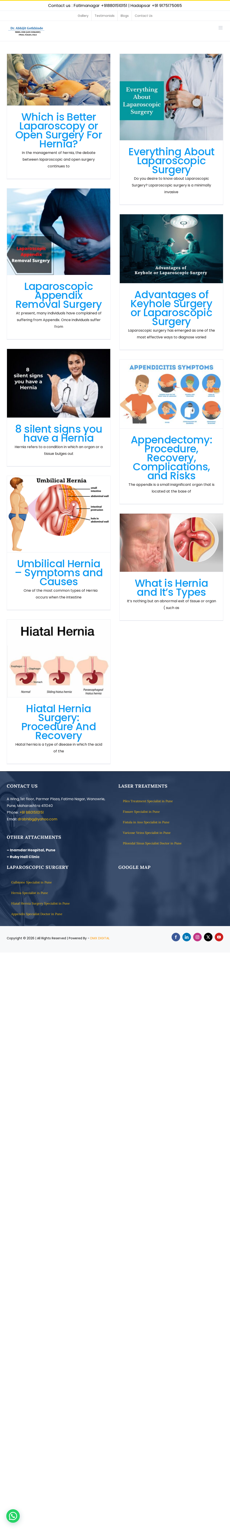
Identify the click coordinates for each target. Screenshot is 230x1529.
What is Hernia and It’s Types (171, 587)
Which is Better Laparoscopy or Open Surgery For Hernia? (58, 130)
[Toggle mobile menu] (221, 27)
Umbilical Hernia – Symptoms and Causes (59, 572)
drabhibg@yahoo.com (37, 819)
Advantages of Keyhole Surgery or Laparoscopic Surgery (171, 308)
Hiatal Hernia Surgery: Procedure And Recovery (58, 722)
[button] (13, 1516)
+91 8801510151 (32, 812)
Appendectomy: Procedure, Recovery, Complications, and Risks (171, 458)
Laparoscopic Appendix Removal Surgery (58, 295)
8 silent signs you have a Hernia (58, 433)
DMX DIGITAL (100, 938)
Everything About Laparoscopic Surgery (171, 161)
